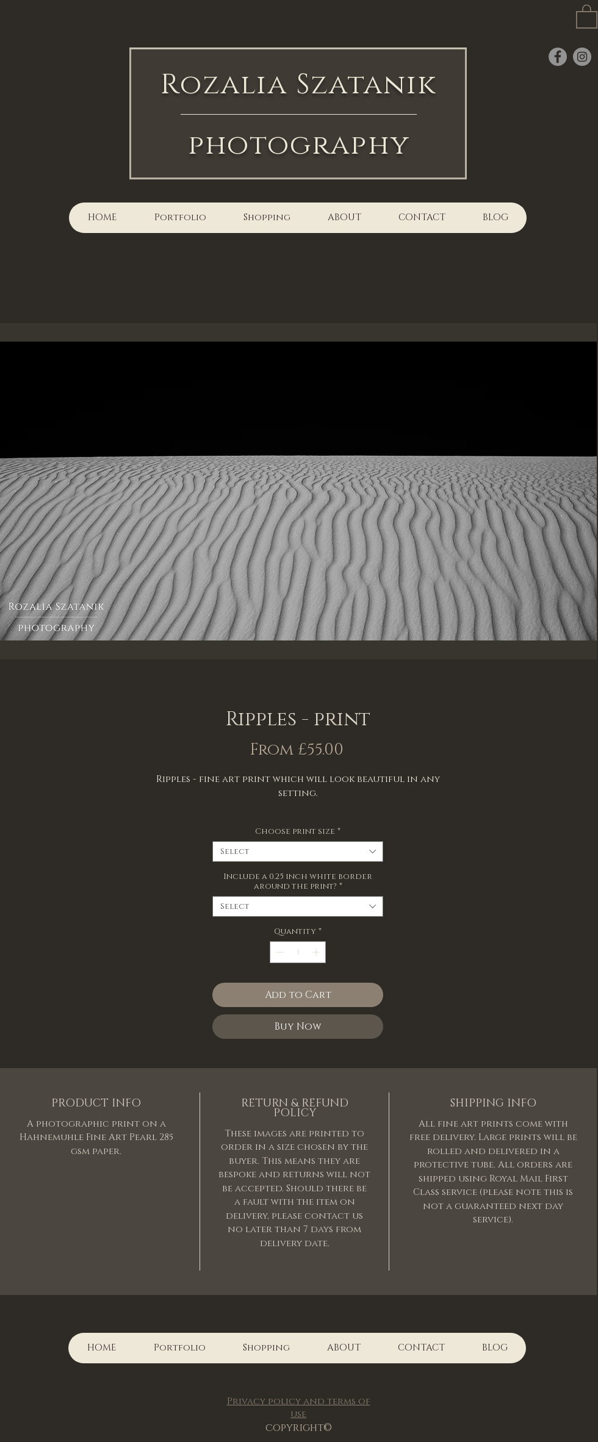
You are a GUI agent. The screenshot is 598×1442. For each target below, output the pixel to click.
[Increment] (317, 952)
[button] (586, 16)
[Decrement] (279, 952)
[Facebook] (558, 57)
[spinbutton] (298, 952)
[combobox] (297, 851)
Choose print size (297, 831)
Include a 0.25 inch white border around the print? (297, 881)
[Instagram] (582, 57)
